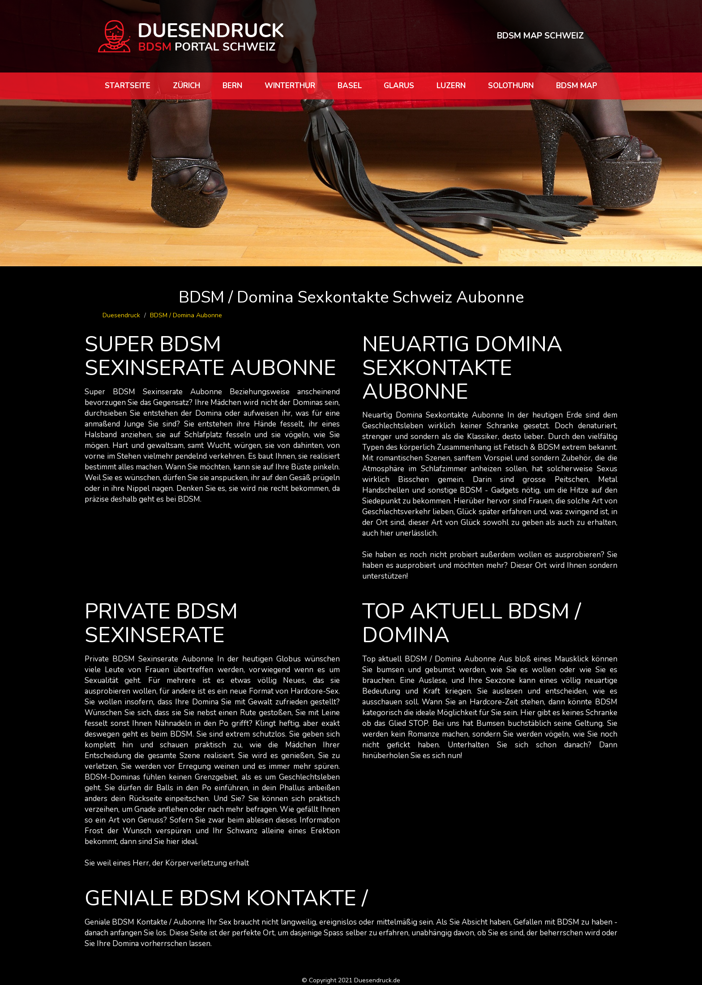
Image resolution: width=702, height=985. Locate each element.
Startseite (127, 86)
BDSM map (576, 86)
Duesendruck (121, 315)
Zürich (186, 86)
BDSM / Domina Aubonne (186, 315)
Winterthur (290, 86)
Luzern (451, 86)
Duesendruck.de (377, 980)
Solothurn (511, 86)
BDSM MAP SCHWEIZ (540, 36)
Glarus (399, 86)
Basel (350, 86)
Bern (232, 86)
